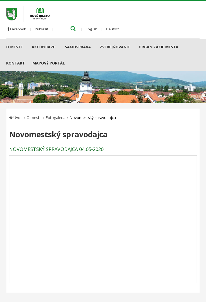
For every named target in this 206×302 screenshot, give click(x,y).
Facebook (17, 29)
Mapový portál (48, 63)
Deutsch (113, 29)
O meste (14, 46)
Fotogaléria (55, 117)
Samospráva (78, 46)
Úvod (18, 117)
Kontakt (15, 63)
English (91, 29)
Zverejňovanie (115, 46)
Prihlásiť (41, 29)
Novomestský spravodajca (92, 117)
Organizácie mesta (158, 46)
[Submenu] (25, 47)
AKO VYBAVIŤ (44, 46)
